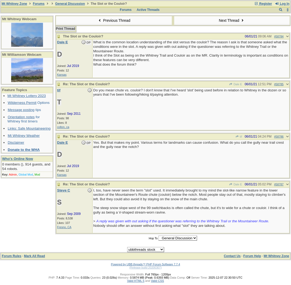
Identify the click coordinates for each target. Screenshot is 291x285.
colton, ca (63, 127)
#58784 (279, 36)
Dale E (235, 84)
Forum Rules (11, 256)
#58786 (279, 136)
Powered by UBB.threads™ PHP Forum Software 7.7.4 (145, 264)
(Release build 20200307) (145, 267)
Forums (39, 4)
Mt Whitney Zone (14, 4)
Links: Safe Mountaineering (29, 128)
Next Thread (232, 20)
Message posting (21, 110)
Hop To (153, 238)
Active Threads (148, 10)
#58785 (279, 84)
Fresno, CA (64, 227)
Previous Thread (113, 20)
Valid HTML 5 (135, 280)
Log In (282, 4)
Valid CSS (157, 280)
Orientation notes (21, 117)
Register (263, 4)
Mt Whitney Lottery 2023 (26, 96)
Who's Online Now (17, 159)
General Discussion (70, 4)
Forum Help (252, 256)
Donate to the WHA (24, 150)
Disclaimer (16, 142)
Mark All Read (34, 256)
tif (239, 136)
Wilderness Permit (22, 103)
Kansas (62, 74)
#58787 (279, 184)
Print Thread (65, 29)
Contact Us (232, 256)
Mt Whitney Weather (24, 136)
